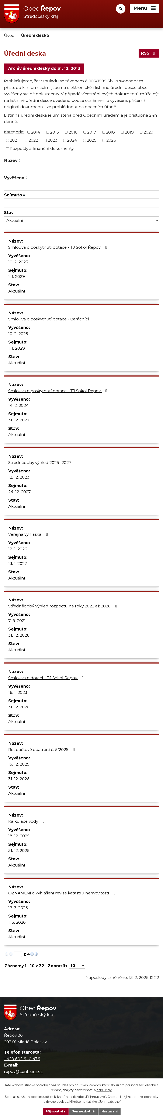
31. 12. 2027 (19, 420)
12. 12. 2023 (18, 477)
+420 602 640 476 (22, 1058)
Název (10, 160)
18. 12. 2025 (19, 835)
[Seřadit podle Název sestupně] (19, 161)
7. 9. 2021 (17, 620)
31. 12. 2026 (19, 635)
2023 (52, 140)
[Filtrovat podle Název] (81, 168)
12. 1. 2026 (17, 548)
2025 (91, 140)
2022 (33, 140)
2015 (54, 132)
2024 (72, 140)
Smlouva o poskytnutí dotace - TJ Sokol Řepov (58, 247)
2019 (129, 132)
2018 (110, 132)
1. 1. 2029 (16, 276)
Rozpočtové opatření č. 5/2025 (42, 749)
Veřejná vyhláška (28, 534)
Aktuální (16, 291)
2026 (111, 140)
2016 (73, 132)
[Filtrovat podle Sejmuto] (81, 203)
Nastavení (109, 1111)
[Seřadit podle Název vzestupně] (19, 159)
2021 (14, 140)
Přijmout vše (56, 1111)
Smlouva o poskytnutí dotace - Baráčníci (48, 319)
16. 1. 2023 (17, 692)
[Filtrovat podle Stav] (81, 220)
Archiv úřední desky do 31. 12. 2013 (44, 68)
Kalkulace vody (27, 821)
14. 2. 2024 (18, 405)
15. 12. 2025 (18, 764)
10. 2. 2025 (18, 261)
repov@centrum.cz (23, 1071)
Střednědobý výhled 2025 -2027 (39, 462)
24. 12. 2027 (19, 491)
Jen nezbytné (83, 1111)
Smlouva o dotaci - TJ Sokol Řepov (46, 677)
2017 (91, 132)
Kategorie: (14, 132)
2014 (35, 132)
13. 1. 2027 (17, 563)
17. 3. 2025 (18, 907)
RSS (148, 53)
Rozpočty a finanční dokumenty (42, 148)
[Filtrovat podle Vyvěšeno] (81, 186)
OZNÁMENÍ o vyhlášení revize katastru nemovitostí (62, 893)
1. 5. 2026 (17, 922)
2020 (148, 132)
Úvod (9, 35)
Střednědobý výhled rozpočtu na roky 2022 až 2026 (63, 606)
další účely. (104, 1090)
